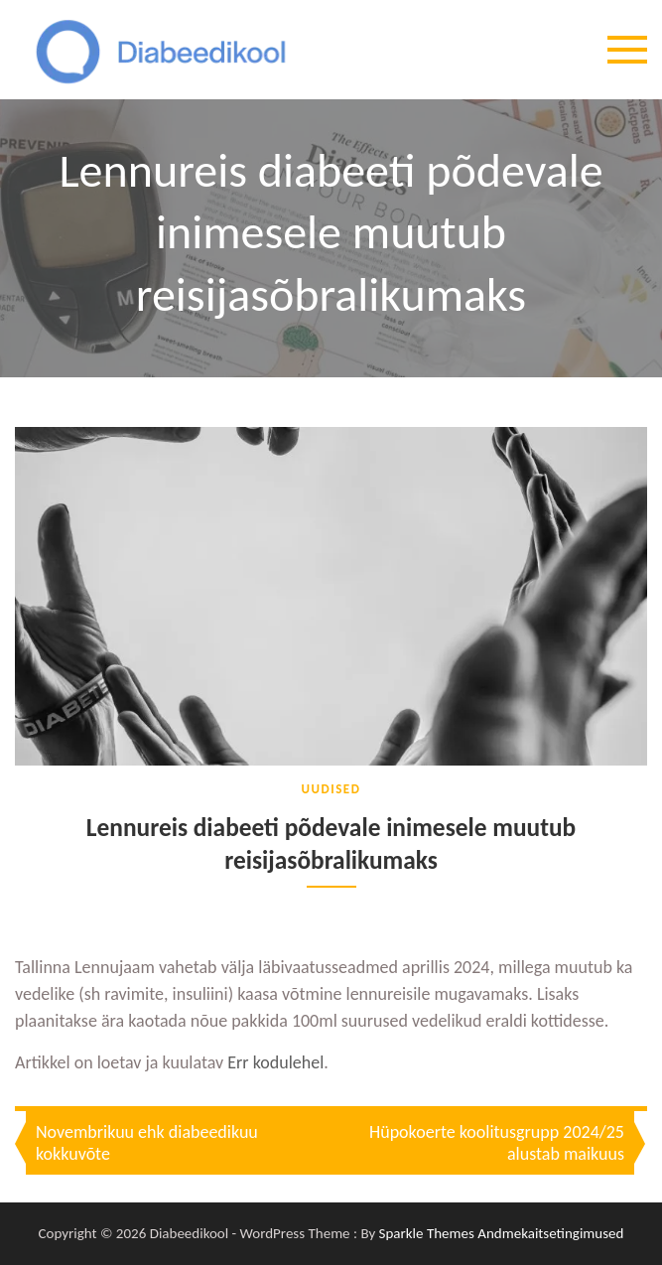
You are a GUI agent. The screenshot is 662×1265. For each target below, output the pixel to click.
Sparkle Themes (426, 1234)
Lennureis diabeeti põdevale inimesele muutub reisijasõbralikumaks (330, 845)
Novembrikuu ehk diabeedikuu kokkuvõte (147, 1144)
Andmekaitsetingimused (550, 1234)
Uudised (331, 788)
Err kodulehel (275, 1063)
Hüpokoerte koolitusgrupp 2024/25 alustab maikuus (496, 1144)
